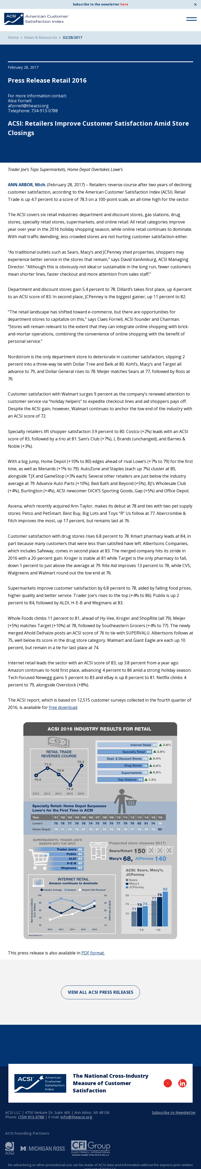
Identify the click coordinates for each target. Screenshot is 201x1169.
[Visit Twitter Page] (168, 1083)
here (124, 4)
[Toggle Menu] (191, 19)
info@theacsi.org (76, 1116)
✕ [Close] (195, 4)
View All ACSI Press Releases (100, 992)
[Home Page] (40, 1083)
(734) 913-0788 (31, 1116)
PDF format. (93, 953)
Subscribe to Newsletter (174, 1112)
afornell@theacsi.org (28, 106)
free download (63, 707)
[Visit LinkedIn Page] (182, 1083)
